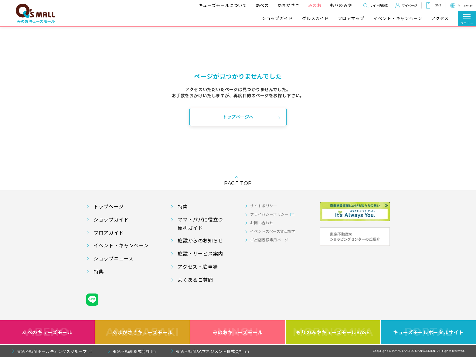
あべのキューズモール (47, 332)
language (465, 5)
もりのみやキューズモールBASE (333, 332)
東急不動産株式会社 (131, 351)
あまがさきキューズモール (142, 332)
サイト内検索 (379, 5)
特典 (98, 271)
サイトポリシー (263, 205)
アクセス (440, 18)
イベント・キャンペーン (397, 18)
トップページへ (238, 117)
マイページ (409, 5)
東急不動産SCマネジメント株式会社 (209, 351)
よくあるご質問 (195, 279)
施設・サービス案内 (200, 253)
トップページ (108, 206)
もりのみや (341, 5)
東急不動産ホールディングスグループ (52, 351)
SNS (438, 5)
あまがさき (288, 5)
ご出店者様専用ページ (269, 239)
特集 (183, 206)
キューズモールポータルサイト (428, 332)
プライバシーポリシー (269, 214)
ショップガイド (277, 18)
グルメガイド (315, 18)
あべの (262, 5)
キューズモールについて (223, 5)
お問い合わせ (261, 222)
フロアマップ (351, 18)
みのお (314, 5)
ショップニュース (113, 258)
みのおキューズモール (237, 332)
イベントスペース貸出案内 (273, 231)
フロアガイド (108, 232)
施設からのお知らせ (200, 240)
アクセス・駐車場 (198, 266)
